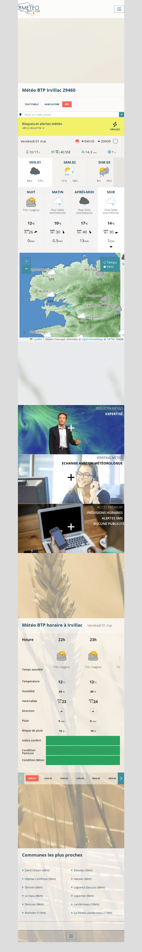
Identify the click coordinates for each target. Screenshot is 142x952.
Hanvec (81, 879)
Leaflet (36, 339)
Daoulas (81, 870)
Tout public (32, 104)
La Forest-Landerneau (91, 913)
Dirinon (32, 887)
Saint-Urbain (35, 870)
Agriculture (52, 104)
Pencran (33, 904)
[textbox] (73, 114)
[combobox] (73, 114)
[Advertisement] (82, 50)
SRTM (111, 339)
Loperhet (82, 896)
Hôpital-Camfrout (39, 879)
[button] (122, 335)
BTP (67, 104)
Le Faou (32, 896)
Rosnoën (34, 913)
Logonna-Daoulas (88, 887)
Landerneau (85, 904)
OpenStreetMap (92, 339)
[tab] (32, 778)
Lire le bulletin (33, 128)
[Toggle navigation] (119, 9)
